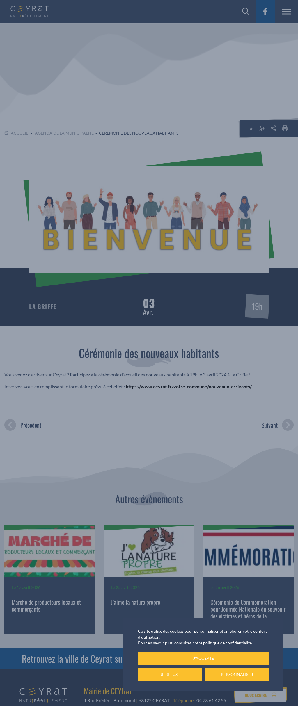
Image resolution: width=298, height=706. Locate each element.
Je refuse (170, 674)
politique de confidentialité (227, 642)
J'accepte (203, 658)
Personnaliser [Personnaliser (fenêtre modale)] (237, 674)
